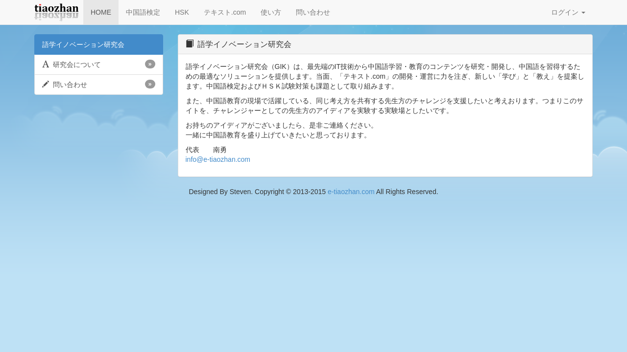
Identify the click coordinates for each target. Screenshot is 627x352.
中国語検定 (143, 12)
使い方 (271, 12)
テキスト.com (225, 12)
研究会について (98, 64)
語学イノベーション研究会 (83, 44)
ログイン (568, 12)
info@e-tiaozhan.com (218, 159)
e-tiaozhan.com (351, 192)
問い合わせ (313, 12)
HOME (101, 12)
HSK (182, 12)
